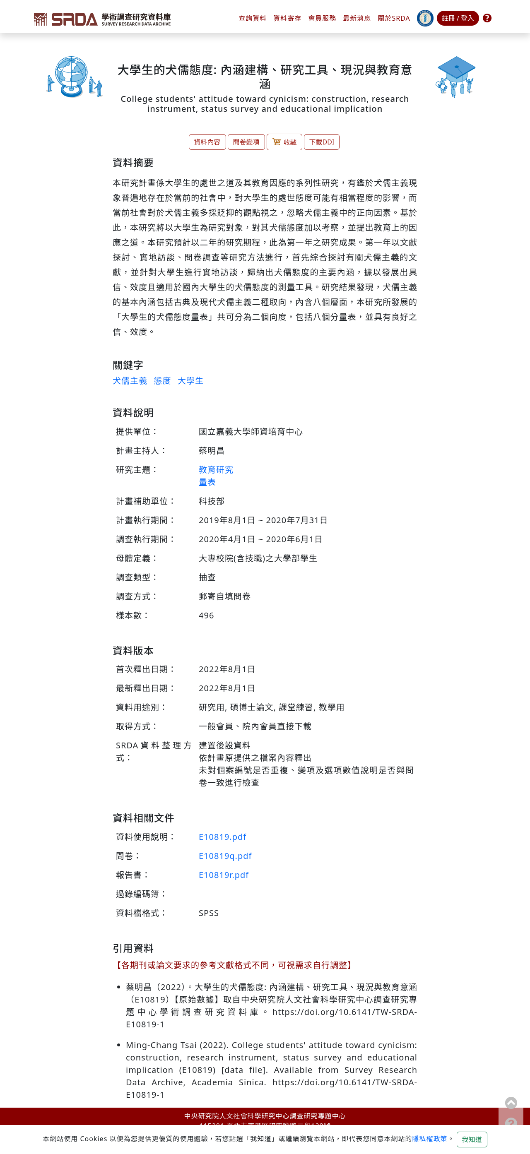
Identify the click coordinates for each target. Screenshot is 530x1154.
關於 (394, 18)
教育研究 (216, 469)
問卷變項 (246, 142)
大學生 (191, 380)
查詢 (252, 18)
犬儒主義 (130, 380)
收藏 (284, 142)
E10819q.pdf (225, 855)
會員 (322, 18)
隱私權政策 (429, 1138)
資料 (287, 18)
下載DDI (322, 142)
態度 (162, 380)
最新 (357, 18)
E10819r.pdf (224, 874)
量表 (207, 482)
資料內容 (207, 142)
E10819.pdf (222, 836)
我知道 (472, 1139)
